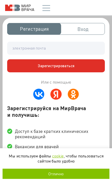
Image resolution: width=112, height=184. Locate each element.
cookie (58, 155)
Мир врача (19, 8)
